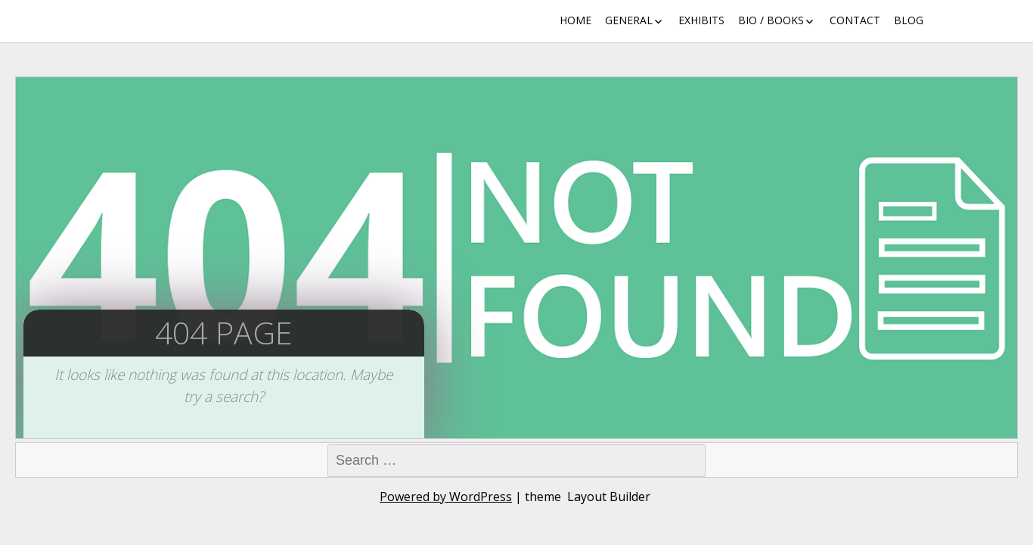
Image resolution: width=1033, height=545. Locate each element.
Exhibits (701, 20)
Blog (908, 20)
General (629, 20)
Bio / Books (771, 20)
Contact (855, 20)
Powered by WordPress (446, 496)
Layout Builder (608, 496)
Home (575, 20)
